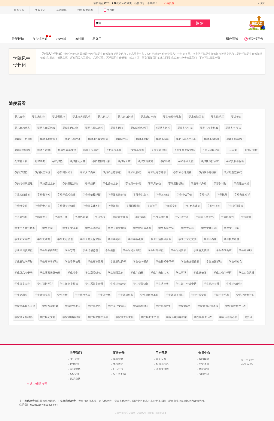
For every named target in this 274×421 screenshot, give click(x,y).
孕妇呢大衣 (124, 161)
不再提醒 (169, 3)
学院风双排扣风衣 (98, 317)
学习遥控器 (182, 216)
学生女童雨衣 (22, 239)
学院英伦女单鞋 (117, 306)
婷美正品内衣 (91, 150)
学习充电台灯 (160, 216)
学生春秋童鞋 (95, 261)
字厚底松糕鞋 (176, 183)
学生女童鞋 (43, 239)
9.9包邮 (61, 38)
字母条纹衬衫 (242, 194)
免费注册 (204, 364)
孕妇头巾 (166, 161)
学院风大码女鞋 (125, 317)
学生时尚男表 (178, 250)
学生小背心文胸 (188, 239)
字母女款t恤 (162, 194)
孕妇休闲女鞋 (77, 161)
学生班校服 (200, 272)
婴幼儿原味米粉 (94, 127)
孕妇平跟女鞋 (186, 161)
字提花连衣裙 (241, 183)
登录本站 (204, 368)
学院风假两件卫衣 (235, 306)
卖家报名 (118, 359)
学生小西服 (210, 239)
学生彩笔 (70, 250)
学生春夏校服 (201, 250)
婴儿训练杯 (58, 116)
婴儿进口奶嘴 (125, 116)
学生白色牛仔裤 (223, 272)
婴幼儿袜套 (162, 138)
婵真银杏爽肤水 (67, 150)
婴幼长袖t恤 (44, 150)
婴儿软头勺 (104, 116)
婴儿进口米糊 (148, 116)
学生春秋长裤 (118, 261)
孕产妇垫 (57, 161)
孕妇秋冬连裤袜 (208, 172)
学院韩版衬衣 (141, 306)
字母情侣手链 (184, 194)
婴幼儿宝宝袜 (233, 127)
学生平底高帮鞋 (49, 250)
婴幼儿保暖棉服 (46, 127)
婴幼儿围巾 (116, 127)
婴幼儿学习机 (185, 127)
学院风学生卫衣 (203, 317)
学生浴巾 (73, 272)
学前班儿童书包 (205, 216)
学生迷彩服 (21, 294)
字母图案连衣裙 (117, 194)
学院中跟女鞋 (198, 294)
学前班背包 (227, 216)
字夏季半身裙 (198, 183)
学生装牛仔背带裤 (186, 283)
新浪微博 (75, 368)
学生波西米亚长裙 (50, 272)
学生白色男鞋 (246, 272)
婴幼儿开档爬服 (24, 138)
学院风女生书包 (150, 317)
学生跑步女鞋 (211, 283)
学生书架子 (48, 228)
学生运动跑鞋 (234, 283)
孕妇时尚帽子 (65, 172)
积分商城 (232, 38)
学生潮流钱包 (93, 272)
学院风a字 (184, 306)
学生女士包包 (231, 228)
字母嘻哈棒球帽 (92, 194)
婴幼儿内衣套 (70, 127)
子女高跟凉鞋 (159, 150)
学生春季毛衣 (224, 250)
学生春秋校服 (72, 261)
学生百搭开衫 (45, 283)
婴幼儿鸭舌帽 (22, 150)
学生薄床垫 (162, 283)
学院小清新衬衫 (245, 294)
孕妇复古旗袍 (145, 161)
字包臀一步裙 (133, 183)
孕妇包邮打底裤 (101, 161)
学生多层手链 (166, 228)
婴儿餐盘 (236, 116)
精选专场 (19, 10)
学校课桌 (246, 216)
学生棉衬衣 (235, 261)
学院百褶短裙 (50, 306)
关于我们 (75, 359)
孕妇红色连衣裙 (233, 172)
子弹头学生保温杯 (184, 150)
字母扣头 (204, 194)
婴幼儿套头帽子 (140, 127)
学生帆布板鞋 (231, 239)
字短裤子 (152, 205)
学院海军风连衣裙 (25, 306)
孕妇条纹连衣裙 (112, 172)
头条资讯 (40, 10)
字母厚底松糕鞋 (66, 194)
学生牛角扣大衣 (160, 272)
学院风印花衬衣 (71, 317)
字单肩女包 (154, 183)
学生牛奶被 (137, 272)
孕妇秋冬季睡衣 (157, 172)
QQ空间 (74, 373)
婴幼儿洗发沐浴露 (98, 138)
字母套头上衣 (141, 194)
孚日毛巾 (100, 216)
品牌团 (96, 38)
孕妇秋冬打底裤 (182, 172)
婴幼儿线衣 (122, 138)
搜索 (200, 23)
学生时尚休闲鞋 (132, 250)
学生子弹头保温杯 (90, 239)
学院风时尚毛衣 (228, 317)
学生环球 (181, 272)
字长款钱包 (21, 216)
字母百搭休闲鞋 (92, 205)
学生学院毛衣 (135, 239)
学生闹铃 (62, 294)
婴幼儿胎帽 (142, 138)
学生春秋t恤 (245, 250)
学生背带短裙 (141, 283)
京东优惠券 (41, 37)
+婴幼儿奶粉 (163, 127)
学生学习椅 (114, 239)
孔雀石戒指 (251, 150)
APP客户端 (119, 373)
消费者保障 (162, 368)
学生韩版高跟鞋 (175, 294)
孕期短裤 (90, 183)
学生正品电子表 (24, 272)
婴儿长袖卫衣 (196, 116)
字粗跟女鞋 (171, 205)
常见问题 (161, 359)
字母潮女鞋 (21, 205)
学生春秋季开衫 (24, 261)
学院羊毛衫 (94, 306)
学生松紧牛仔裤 (165, 261)
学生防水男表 (82, 294)
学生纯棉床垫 (118, 283)
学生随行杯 (104, 294)
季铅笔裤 (140, 216)
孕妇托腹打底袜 (210, 161)
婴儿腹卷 (20, 116)
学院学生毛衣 (221, 294)
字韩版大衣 (41, 216)
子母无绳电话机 (211, 150)
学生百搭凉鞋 (22, 283)
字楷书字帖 (43, 194)
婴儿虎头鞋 (38, 116)
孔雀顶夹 (40, 161)
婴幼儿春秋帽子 (49, 138)
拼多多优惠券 (85, 10)
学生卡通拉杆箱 (117, 228)
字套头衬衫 (220, 183)
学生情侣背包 (90, 250)
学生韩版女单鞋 (149, 294)
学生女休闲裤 (209, 228)
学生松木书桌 (141, 261)
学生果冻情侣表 (190, 261)
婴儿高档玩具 (22, 127)
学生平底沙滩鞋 (24, 250)
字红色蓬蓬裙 (192, 205)
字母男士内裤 (42, 205)
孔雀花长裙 (21, 161)
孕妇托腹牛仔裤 (235, 161)
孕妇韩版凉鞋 (70, 183)
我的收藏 (204, 359)
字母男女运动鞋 (66, 205)
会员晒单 (61, 10)
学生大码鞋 (187, 228)
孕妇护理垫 (21, 172)
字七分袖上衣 (110, 183)
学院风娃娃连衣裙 (176, 317)
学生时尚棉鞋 (156, 250)
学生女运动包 (65, 239)
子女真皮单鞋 (113, 150)
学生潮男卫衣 (115, 272)
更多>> (248, 317)
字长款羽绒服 (235, 205)
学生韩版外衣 (125, 294)
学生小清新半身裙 (161, 239)
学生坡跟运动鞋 (142, 228)
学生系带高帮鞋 (94, 283)
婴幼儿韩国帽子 (235, 138)
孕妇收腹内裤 (42, 172)
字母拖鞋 (222, 194)
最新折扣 (18, 38)
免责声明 (118, 364)
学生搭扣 (110, 250)
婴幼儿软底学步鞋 (186, 138)
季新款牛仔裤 (120, 216)
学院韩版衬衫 (163, 306)
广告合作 (118, 368)
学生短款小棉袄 (69, 283)
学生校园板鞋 (214, 261)
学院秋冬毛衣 (72, 306)
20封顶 (79, 38)
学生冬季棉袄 (93, 228)
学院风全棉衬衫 (24, 317)
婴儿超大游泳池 (81, 116)
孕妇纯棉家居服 (24, 183)
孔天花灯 (232, 150)
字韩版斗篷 (61, 216)
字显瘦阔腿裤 (22, 194)
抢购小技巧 (162, 364)
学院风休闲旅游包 (208, 306)
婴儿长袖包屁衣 (172, 116)
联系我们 (75, 364)
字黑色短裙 (81, 216)
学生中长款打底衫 (25, 228)
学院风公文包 (47, 317)
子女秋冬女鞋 (136, 150)
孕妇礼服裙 (134, 172)
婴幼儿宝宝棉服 (209, 127)
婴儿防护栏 (217, 116)
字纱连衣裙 (213, 205)
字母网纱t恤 (133, 205)
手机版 (109, 10)
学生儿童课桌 (70, 228)
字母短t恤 (113, 205)
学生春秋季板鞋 (49, 261)
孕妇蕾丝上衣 (47, 183)
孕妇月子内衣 (87, 172)
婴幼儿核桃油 (72, 138)
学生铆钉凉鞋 (42, 294)
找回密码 (204, 373)
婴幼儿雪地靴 (211, 138)
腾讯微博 (75, 378)
